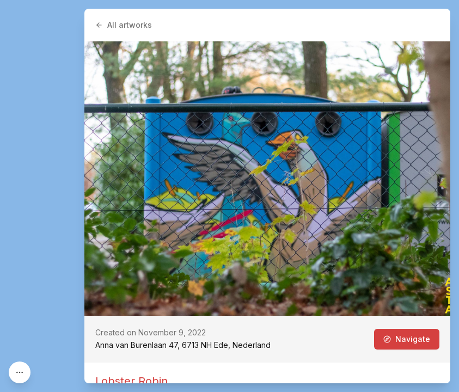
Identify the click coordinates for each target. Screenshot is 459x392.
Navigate (406, 339)
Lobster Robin (131, 381)
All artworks (123, 24)
